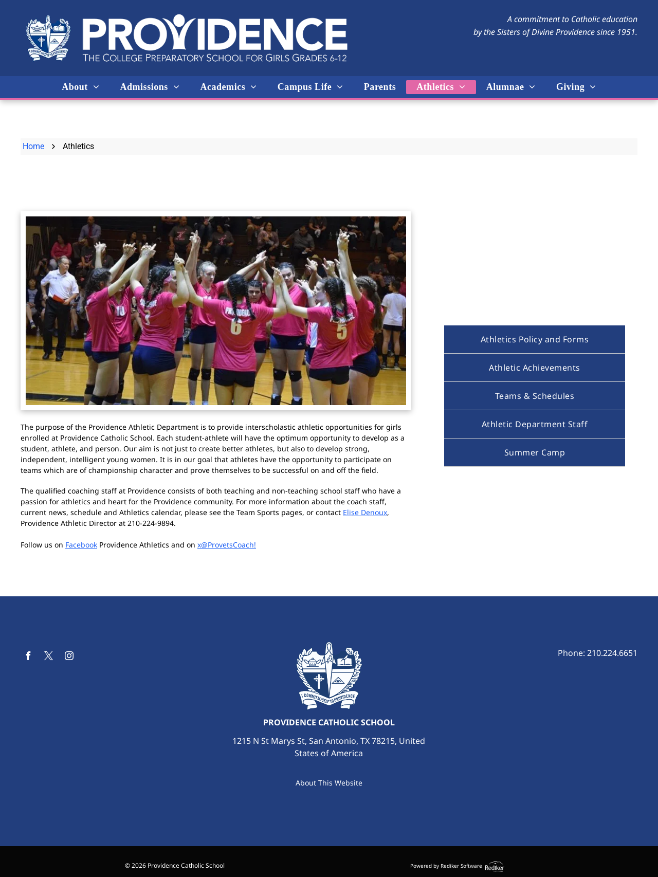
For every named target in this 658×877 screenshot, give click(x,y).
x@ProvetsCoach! (226, 545)
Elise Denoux (365, 512)
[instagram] (69, 657)
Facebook (81, 545)
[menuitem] (80, 87)
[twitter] (48, 657)
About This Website (329, 783)
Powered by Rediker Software (446, 865)
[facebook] (27, 657)
